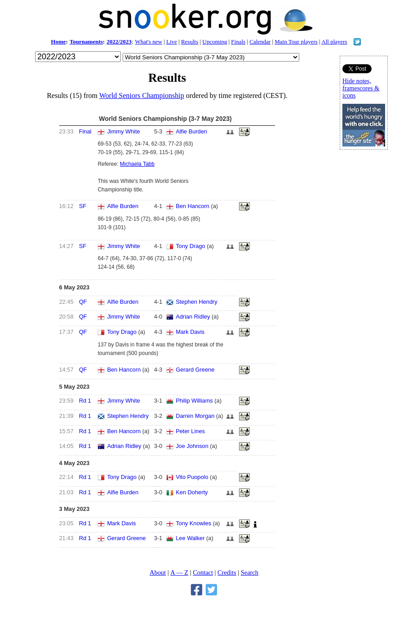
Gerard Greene (195, 369)
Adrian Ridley (193, 316)
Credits (226, 572)
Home (58, 41)
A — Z (179, 572)
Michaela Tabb (137, 164)
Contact (203, 572)
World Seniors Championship (141, 95)
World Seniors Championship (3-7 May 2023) (165, 118)
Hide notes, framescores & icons (360, 88)
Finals (238, 41)
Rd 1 (85, 400)
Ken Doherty (192, 492)
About (158, 572)
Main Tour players (296, 41)
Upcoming (214, 41)
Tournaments (86, 41)
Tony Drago (190, 246)
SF (82, 206)
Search (249, 572)
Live (171, 41)
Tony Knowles (193, 523)
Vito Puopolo (192, 477)
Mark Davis (190, 331)
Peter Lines (190, 431)
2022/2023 (119, 41)
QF (83, 301)
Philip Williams (194, 400)
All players (334, 41)
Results (189, 41)
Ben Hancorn (192, 206)
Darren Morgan (195, 415)
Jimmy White (123, 131)
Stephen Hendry (196, 301)
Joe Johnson (192, 446)
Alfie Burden (191, 131)
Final (85, 131)
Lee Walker (190, 538)
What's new (148, 41)
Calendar (260, 41)
